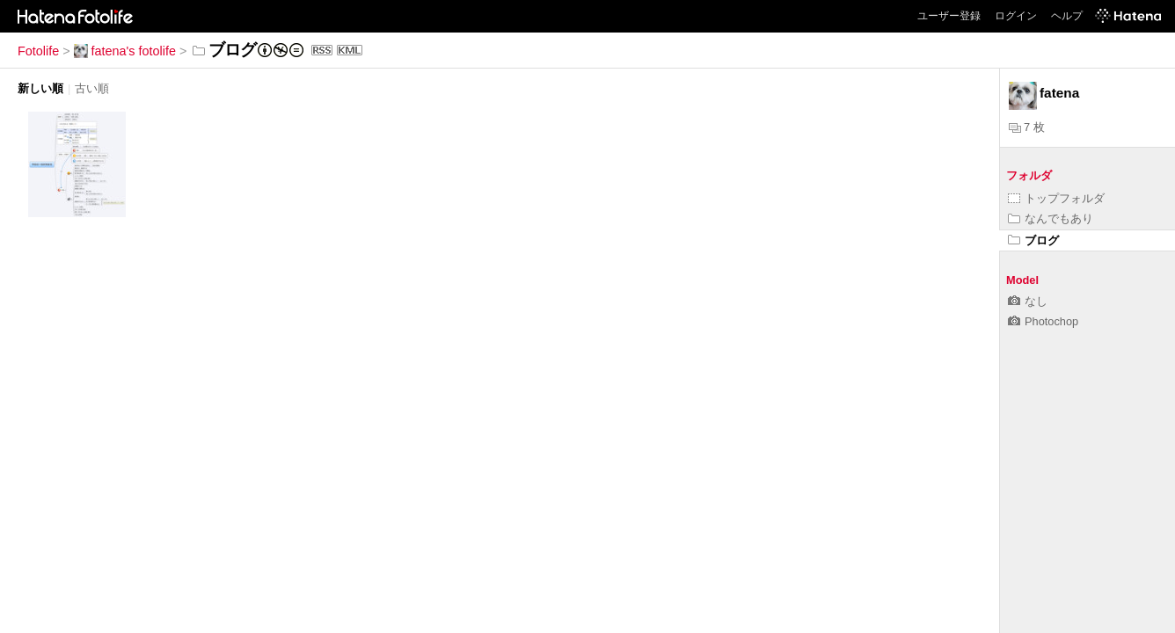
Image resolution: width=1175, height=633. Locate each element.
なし (1027, 301)
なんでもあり (1050, 218)
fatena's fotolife (125, 51)
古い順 (92, 88)
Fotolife (38, 51)
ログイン (1016, 16)
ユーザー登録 (949, 16)
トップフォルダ (1056, 198)
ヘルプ (1067, 16)
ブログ (1033, 240)
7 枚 (1027, 127)
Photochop (1043, 321)
